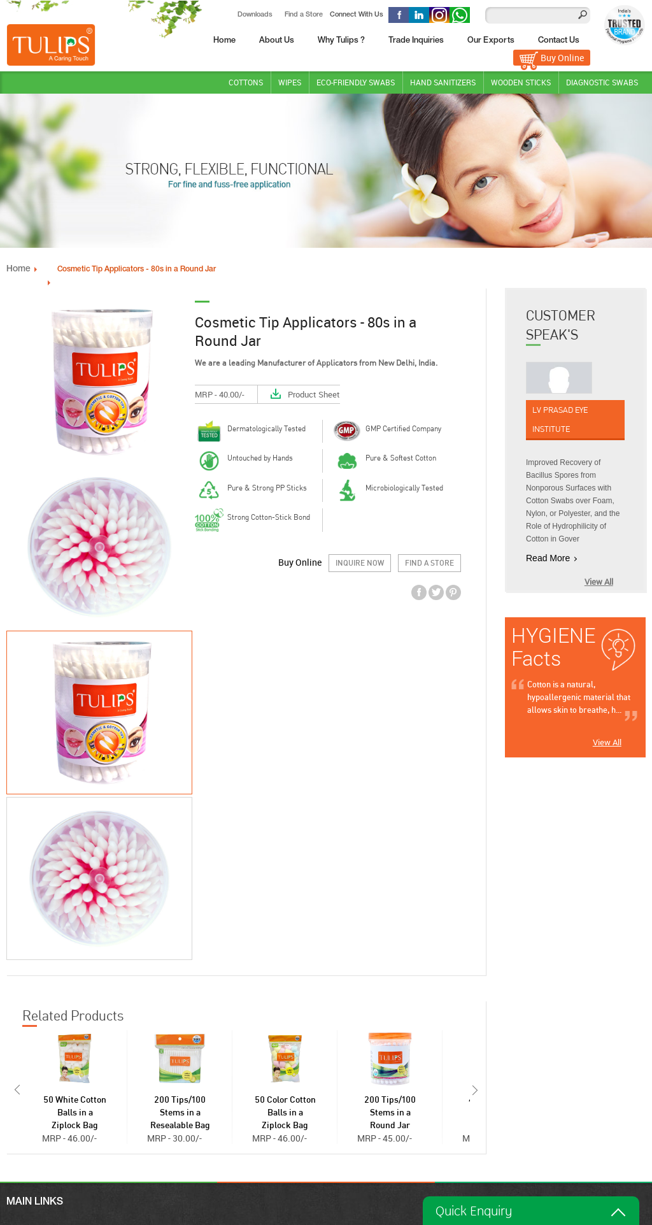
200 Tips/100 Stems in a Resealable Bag (180, 1112)
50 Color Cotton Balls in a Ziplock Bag (285, 1112)
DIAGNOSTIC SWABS (602, 81)
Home (224, 40)
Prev (16, 1089)
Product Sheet (314, 393)
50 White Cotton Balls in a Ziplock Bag (74, 1112)
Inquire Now (360, 562)
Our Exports (490, 40)
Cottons (246, 81)
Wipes (289, 81)
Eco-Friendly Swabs (355, 81)
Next (476, 1089)
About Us (276, 40)
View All (599, 581)
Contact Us (558, 40)
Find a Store (304, 14)
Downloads (255, 14)
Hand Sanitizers (443, 81)
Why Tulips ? (341, 40)
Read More (548, 557)
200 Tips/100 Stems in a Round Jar (390, 1112)
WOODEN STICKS (521, 81)
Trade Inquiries (416, 40)
